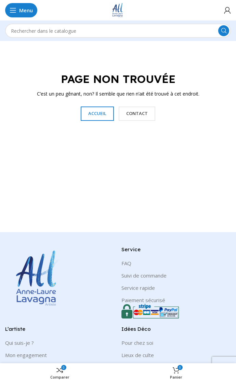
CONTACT (137, 113)
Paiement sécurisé (143, 300)
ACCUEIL (97, 113)
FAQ (126, 263)
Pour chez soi (137, 342)
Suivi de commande (144, 275)
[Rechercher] (118, 31)
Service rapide (138, 287)
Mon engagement (26, 355)
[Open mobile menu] (21, 10)
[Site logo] (118, 9)
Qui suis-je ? (19, 342)
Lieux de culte (137, 355)
